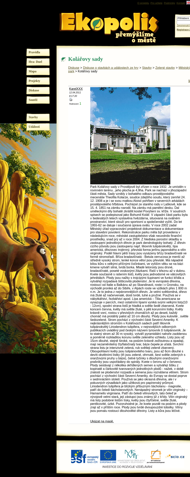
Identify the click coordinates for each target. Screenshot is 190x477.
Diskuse (34, 90)
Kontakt (181, 3)
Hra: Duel (35, 61)
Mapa (32, 71)
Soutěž (33, 100)
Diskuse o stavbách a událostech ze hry (110, 67)
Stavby (33, 117)
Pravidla (34, 52)
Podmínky (169, 3)
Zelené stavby (165, 67)
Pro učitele (156, 3)
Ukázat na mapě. (102, 421)
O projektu (143, 3)
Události (34, 126)
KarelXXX (76, 88)
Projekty (34, 80)
